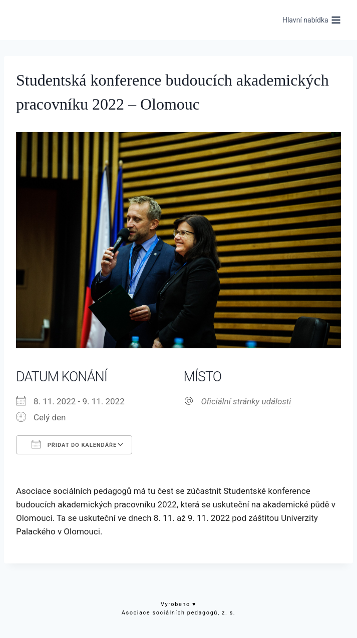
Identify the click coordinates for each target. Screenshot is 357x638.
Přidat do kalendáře (74, 444)
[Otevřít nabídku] (311, 20)
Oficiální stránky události (246, 401)
